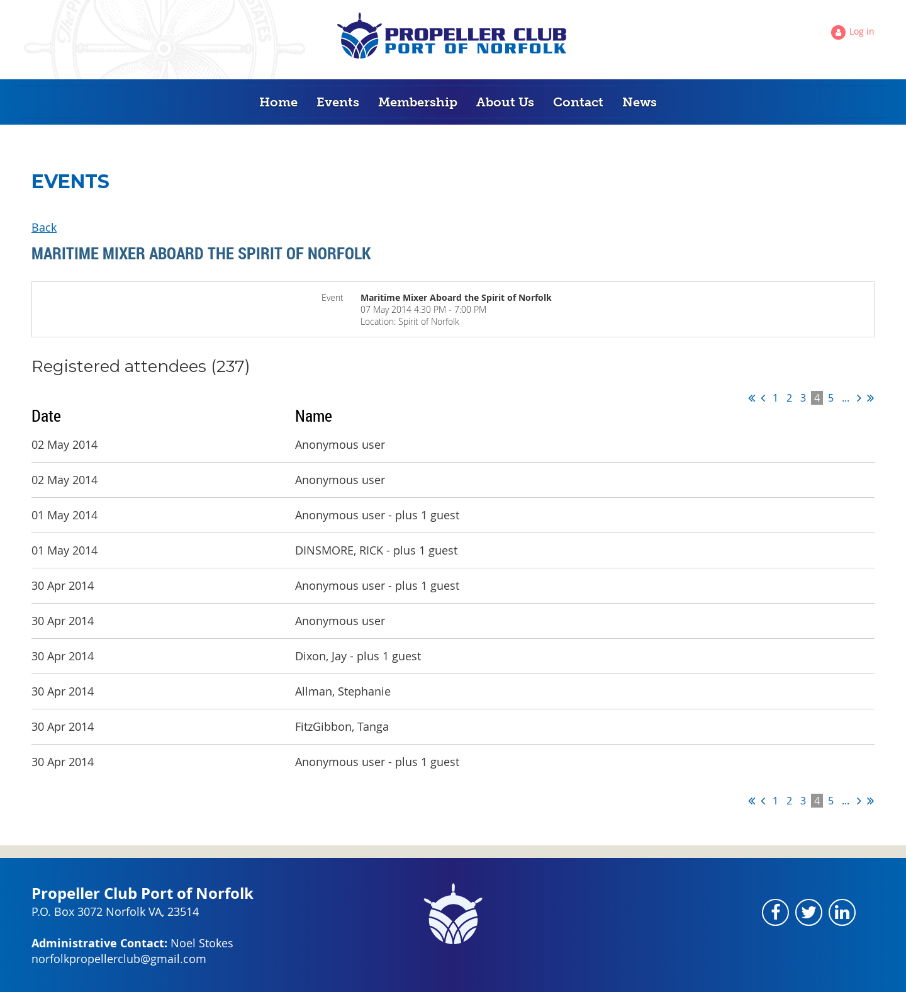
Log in (862, 31)
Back (44, 227)
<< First (751, 398)
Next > (859, 398)
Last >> (870, 398)
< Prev (763, 398)
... (845, 398)
